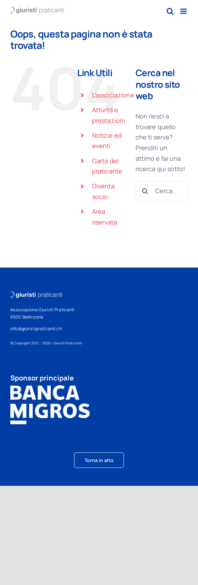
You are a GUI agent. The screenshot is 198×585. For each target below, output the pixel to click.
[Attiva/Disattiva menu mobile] (184, 11)
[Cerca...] (162, 190)
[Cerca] (145, 190)
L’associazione (113, 95)
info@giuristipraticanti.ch (36, 329)
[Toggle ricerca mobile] (170, 11)
